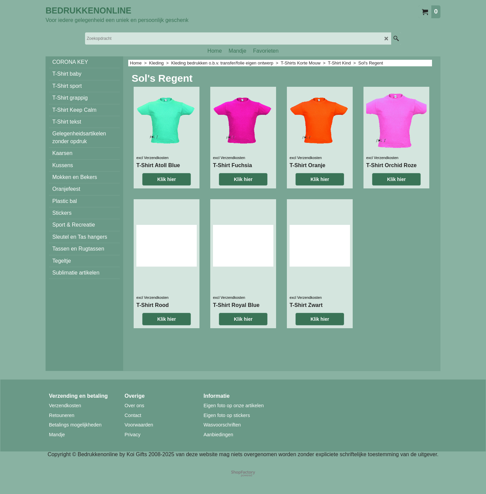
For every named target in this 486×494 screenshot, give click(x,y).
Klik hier (166, 206)
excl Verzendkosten (152, 185)
